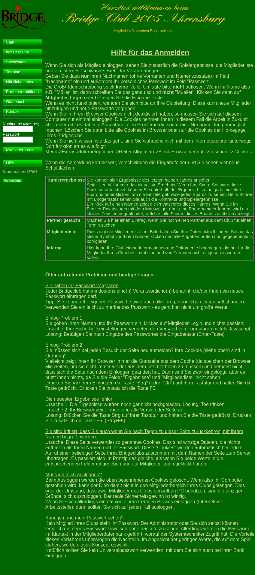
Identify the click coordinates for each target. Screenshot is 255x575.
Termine (13, 72)
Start (10, 42)
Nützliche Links (19, 82)
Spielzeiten (16, 62)
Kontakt (13, 111)
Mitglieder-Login (20, 150)
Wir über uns (17, 52)
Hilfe (10, 163)
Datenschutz (12, 180)
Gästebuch (15, 101)
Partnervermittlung (22, 91)
